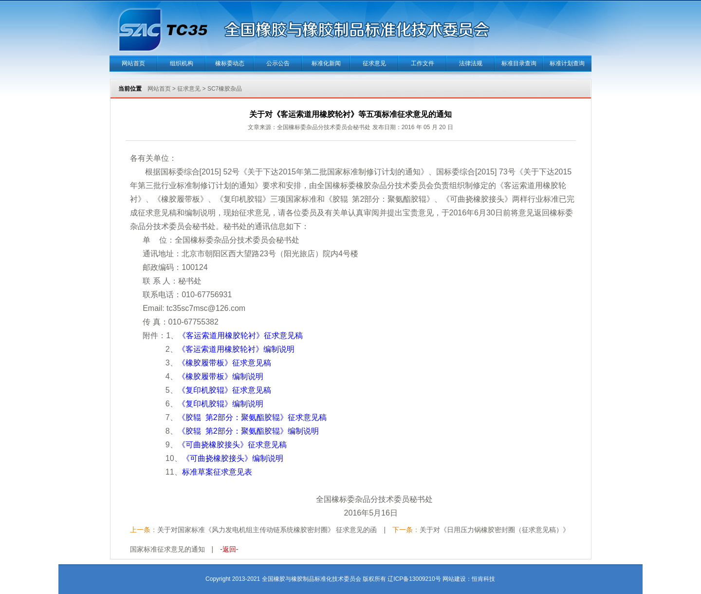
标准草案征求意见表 (217, 472)
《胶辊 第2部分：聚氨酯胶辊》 (252, 417)
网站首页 (133, 63)
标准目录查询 (518, 63)
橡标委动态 (229, 63)
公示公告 (278, 63)
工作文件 (422, 63)
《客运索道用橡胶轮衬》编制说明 (236, 349)
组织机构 (181, 63)
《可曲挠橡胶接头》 (232, 445)
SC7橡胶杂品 (224, 88)
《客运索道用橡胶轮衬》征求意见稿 (240, 335)
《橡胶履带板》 (224, 363)
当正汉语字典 (495, 564)
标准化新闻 (326, 63)
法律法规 (470, 63)
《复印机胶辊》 (224, 390)
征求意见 (374, 63)
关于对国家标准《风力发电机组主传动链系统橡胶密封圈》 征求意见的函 (267, 530)
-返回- (229, 549)
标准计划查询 (567, 63)
